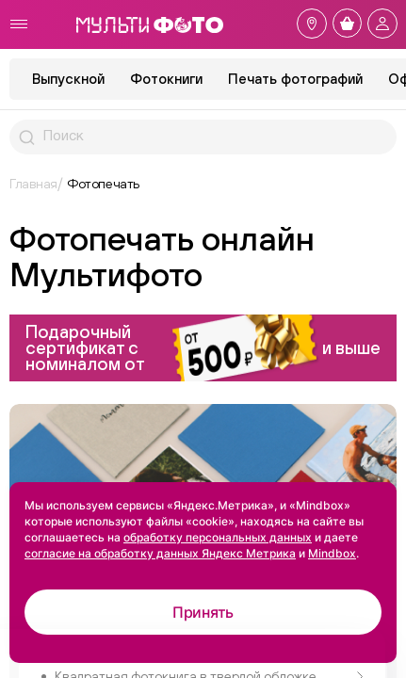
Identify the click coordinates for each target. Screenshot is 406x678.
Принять (203, 612)
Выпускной (68, 79)
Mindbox (332, 553)
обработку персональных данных (217, 537)
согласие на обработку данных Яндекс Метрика (160, 553)
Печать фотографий (295, 79)
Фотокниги (166, 79)
